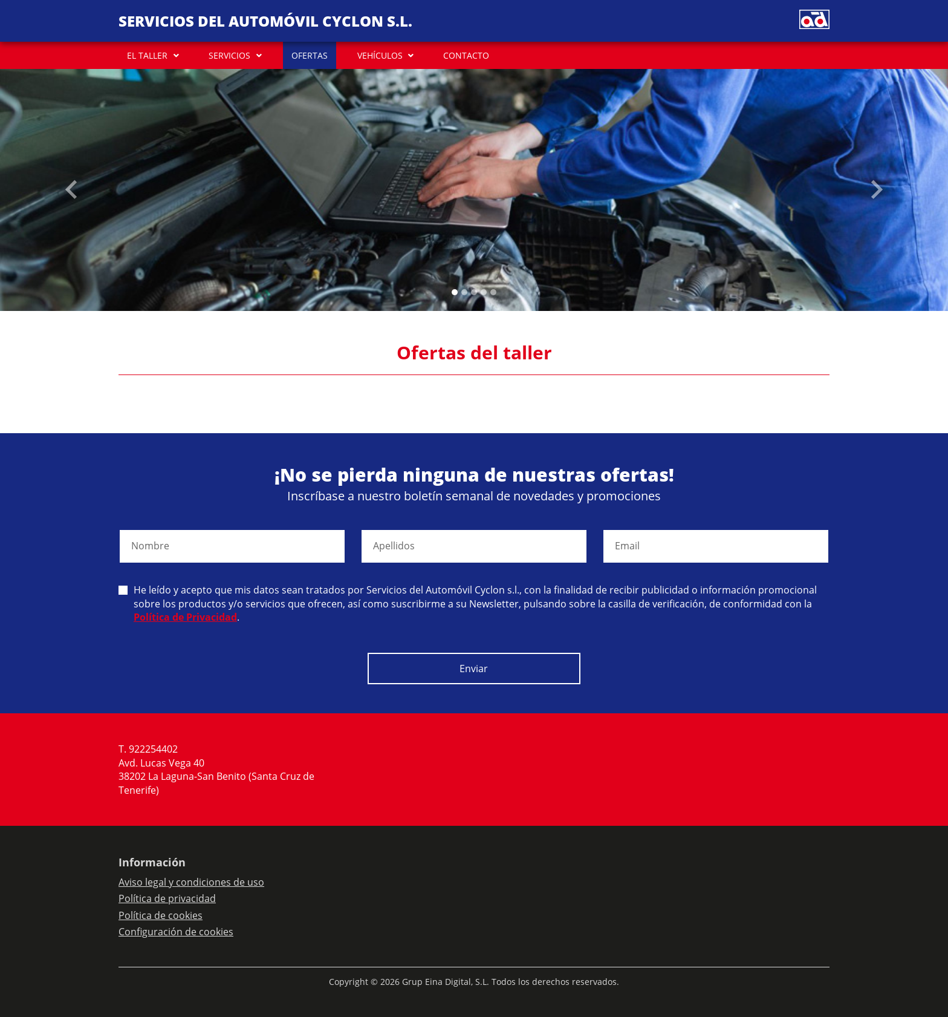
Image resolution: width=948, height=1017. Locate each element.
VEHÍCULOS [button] (380, 55)
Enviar (473, 668)
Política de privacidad (167, 898)
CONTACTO (466, 55)
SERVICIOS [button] (229, 55)
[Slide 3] (484, 292)
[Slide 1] (464, 292)
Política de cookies (160, 915)
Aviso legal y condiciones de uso (191, 882)
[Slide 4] (493, 292)
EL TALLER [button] (147, 55)
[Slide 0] (455, 292)
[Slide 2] (474, 292)
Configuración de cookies (175, 931)
